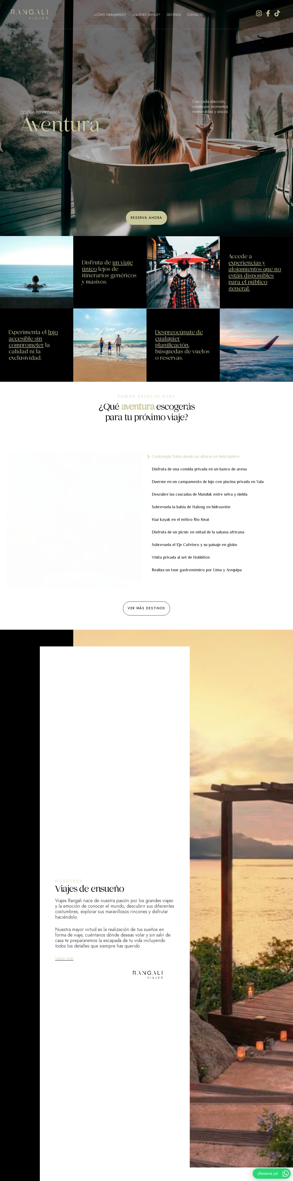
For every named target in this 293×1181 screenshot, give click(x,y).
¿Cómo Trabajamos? (110, 15)
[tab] (217, 456)
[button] (146, 218)
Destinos (174, 15)
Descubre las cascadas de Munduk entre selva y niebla (199, 494)
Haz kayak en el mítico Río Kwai (180, 519)
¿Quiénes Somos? (146, 15)
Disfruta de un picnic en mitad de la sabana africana (198, 532)
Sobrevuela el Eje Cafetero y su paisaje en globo (194, 544)
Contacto (195, 15)
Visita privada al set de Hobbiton (181, 557)
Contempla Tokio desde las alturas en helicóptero (195, 456)
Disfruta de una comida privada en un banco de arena (199, 469)
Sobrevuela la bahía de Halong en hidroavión (191, 507)
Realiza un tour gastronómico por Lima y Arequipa (197, 570)
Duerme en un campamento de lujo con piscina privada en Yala (208, 481)
